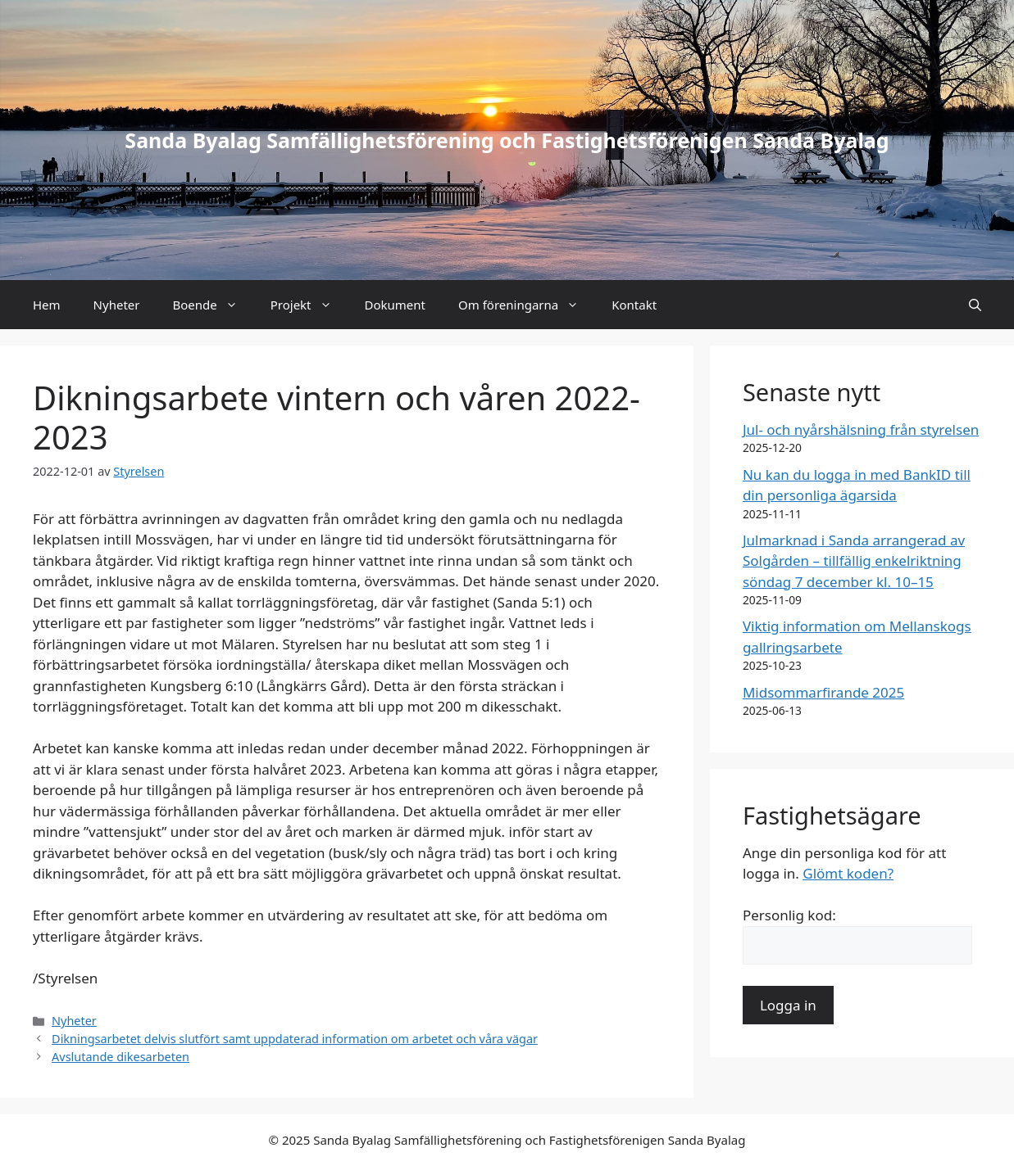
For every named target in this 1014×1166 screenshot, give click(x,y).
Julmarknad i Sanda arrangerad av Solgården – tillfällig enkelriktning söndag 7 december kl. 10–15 (854, 561)
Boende (212, 304)
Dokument (395, 304)
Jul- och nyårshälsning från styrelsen (861, 429)
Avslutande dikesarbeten (120, 1056)
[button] (975, 304)
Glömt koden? (848, 873)
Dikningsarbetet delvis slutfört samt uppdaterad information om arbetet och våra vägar (295, 1038)
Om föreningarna (526, 304)
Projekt (309, 304)
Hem (47, 304)
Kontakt (634, 304)
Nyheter (116, 304)
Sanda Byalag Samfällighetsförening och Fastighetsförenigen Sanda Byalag (507, 140)
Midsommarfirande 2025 (823, 692)
